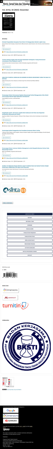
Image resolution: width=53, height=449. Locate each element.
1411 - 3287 (22, 426)
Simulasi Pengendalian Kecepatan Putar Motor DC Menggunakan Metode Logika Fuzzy (23, 42)
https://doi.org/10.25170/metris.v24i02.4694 (17, 140)
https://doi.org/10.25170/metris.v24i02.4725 (17, 52)
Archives (8, 5)
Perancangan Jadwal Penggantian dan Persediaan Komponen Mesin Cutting (21, 130)
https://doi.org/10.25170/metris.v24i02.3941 (17, 69)
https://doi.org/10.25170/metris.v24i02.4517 (17, 105)
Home (3, 5)
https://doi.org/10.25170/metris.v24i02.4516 (17, 158)
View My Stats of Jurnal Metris (14, 389)
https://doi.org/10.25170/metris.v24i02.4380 (17, 175)
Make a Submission (7, 203)
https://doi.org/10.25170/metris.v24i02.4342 (17, 87)
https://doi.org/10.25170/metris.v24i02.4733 (17, 122)
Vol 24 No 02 (7, 49)
